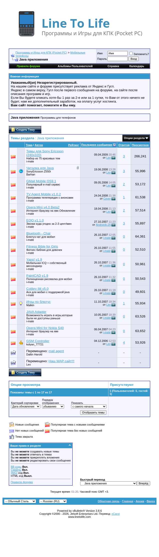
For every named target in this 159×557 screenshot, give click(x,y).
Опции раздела (134, 138)
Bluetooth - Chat (38, 233)
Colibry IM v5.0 (37, 289)
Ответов (123, 145)
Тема (29, 145)
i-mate (30, 161)
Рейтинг (73, 145)
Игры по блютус (38, 302)
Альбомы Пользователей (75, 66)
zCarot (116, 513)
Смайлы (16, 469)
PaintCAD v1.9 (37, 275)
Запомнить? (139, 54)
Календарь (136, 66)
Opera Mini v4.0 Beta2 (43, 207)
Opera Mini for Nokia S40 (45, 328)
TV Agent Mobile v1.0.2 (43, 194)
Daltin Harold (34, 354)
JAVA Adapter (36, 312)
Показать (77, 402)
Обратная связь (108, 501)
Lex (108, 157)
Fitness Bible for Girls (42, 246)
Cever (107, 198)
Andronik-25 (103, 224)
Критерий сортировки (24, 402)
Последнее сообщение (96, 144)
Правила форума (22, 482)
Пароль (102, 58)
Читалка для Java (40, 168)
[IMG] (14, 472)
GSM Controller (37, 341)
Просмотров (140, 145)
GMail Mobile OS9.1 (41, 181)
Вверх (151, 501)
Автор (39, 145)
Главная (127, 501)
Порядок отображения (50, 401)
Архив (140, 501)
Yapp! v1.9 (34, 259)
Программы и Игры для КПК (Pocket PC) (41, 52)
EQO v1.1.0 (35, 220)
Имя (99, 53)
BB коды (16, 466)
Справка (113, 66)
